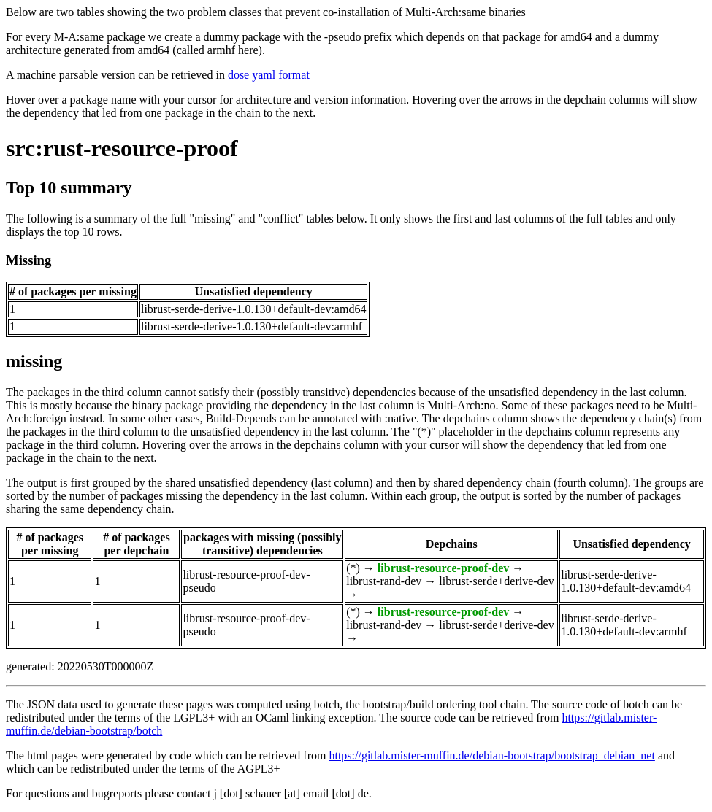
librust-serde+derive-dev (496, 581)
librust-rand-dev (383, 581)
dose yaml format (269, 75)
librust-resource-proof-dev (443, 568)
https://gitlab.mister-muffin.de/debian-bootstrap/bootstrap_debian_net (491, 755)
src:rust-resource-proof (122, 148)
